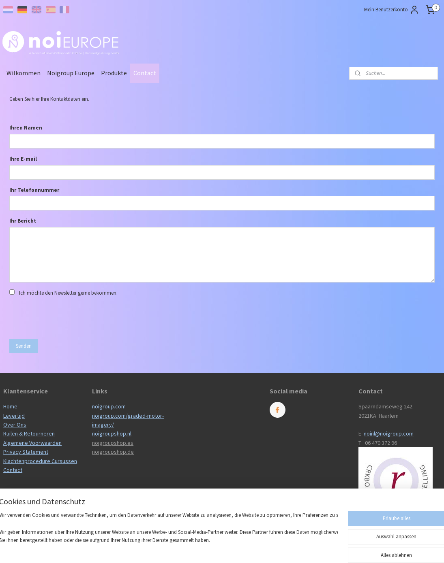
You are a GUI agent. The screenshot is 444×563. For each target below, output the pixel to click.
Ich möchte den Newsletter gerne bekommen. (68, 292)
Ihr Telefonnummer (34, 190)
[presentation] (71, 317)
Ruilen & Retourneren (29, 433)
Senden (24, 345)
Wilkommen (23, 73)
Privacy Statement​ (25, 451)
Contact (144, 73)
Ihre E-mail (23, 158)
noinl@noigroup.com (389, 433)
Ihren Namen (25, 127)
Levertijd (14, 415)
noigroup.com (109, 406)
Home (10, 406)
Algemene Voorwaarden (32, 442)
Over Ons (14, 424)
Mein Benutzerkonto (391, 10)
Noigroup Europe (70, 73)
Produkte (114, 73)
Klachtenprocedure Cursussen (40, 461)
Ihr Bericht (22, 220)
